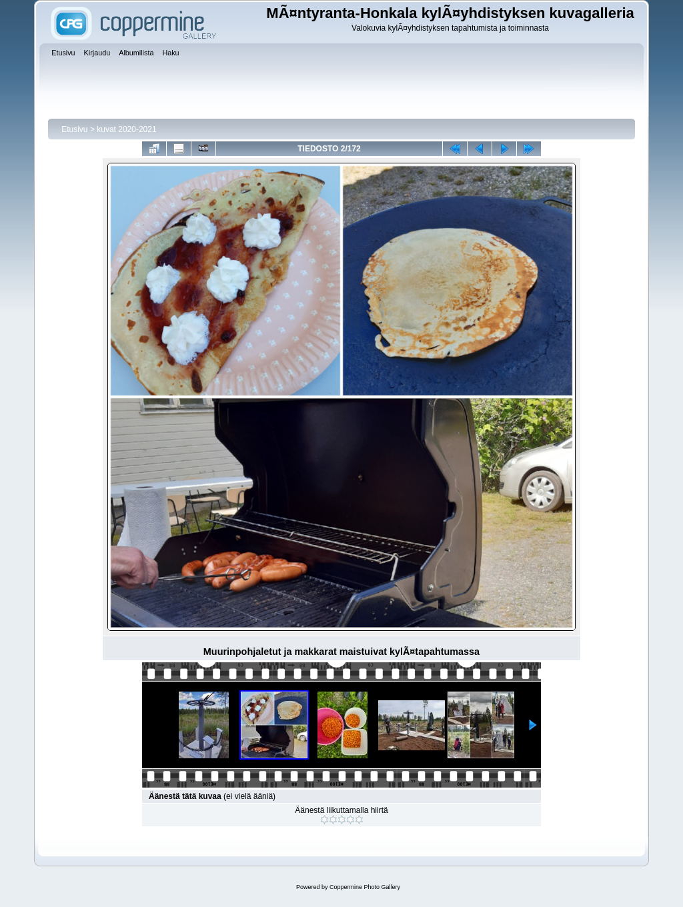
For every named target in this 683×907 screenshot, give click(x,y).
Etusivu (74, 129)
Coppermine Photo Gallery (364, 887)
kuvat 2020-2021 (126, 129)
